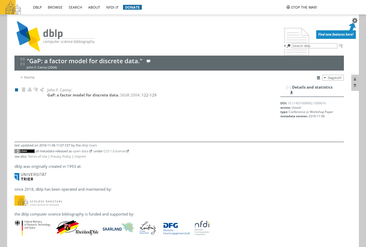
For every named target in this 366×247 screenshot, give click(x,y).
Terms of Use (37, 156)
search (75, 7)
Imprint (80, 156)
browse (55, 7)
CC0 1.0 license (114, 151)
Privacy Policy (61, 156)
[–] (288, 87)
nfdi (110, 7)
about (94, 7)
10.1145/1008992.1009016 (307, 103)
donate (132, 7)
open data (80, 151)
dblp (37, 7)
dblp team (89, 145)
